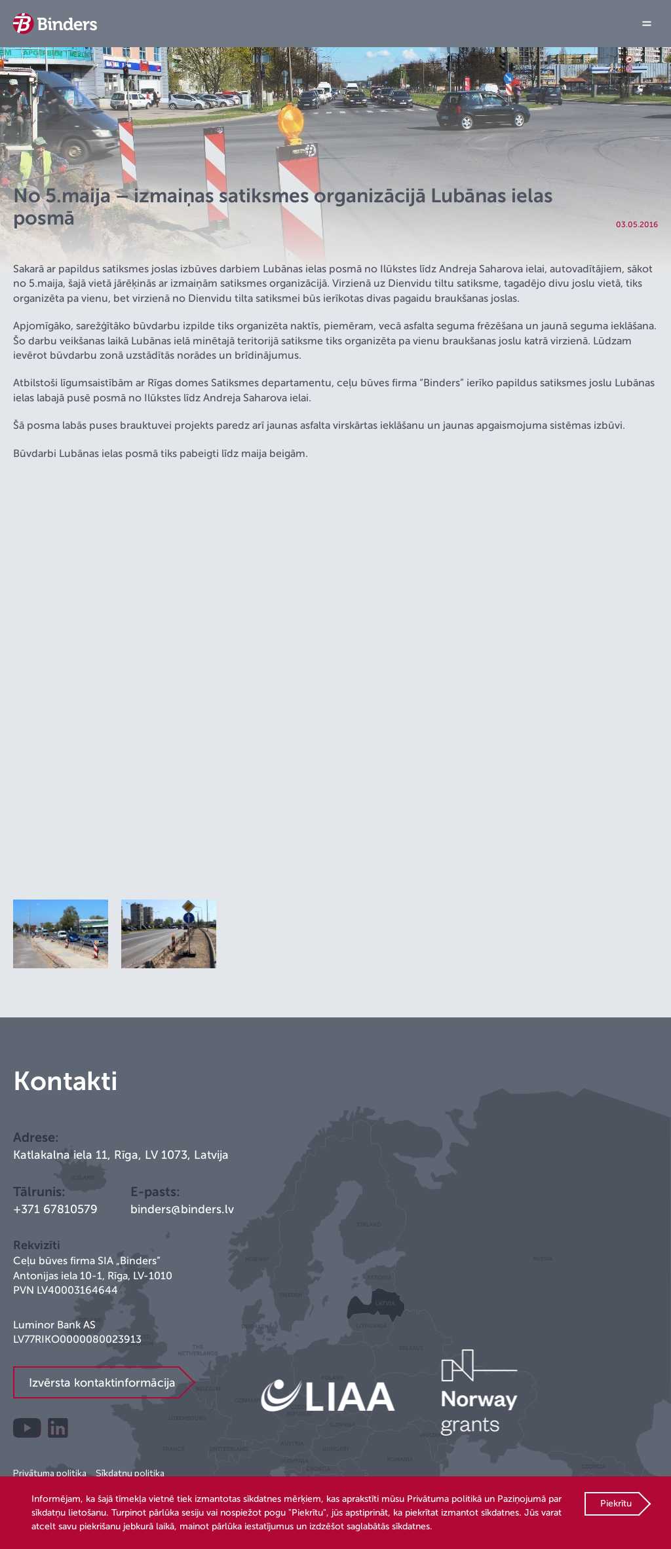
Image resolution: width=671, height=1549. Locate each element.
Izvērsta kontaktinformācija (102, 1382)
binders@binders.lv (182, 1209)
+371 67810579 (55, 1209)
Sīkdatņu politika (130, 1472)
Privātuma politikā (444, 1499)
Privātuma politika (49, 1472)
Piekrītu (616, 1503)
